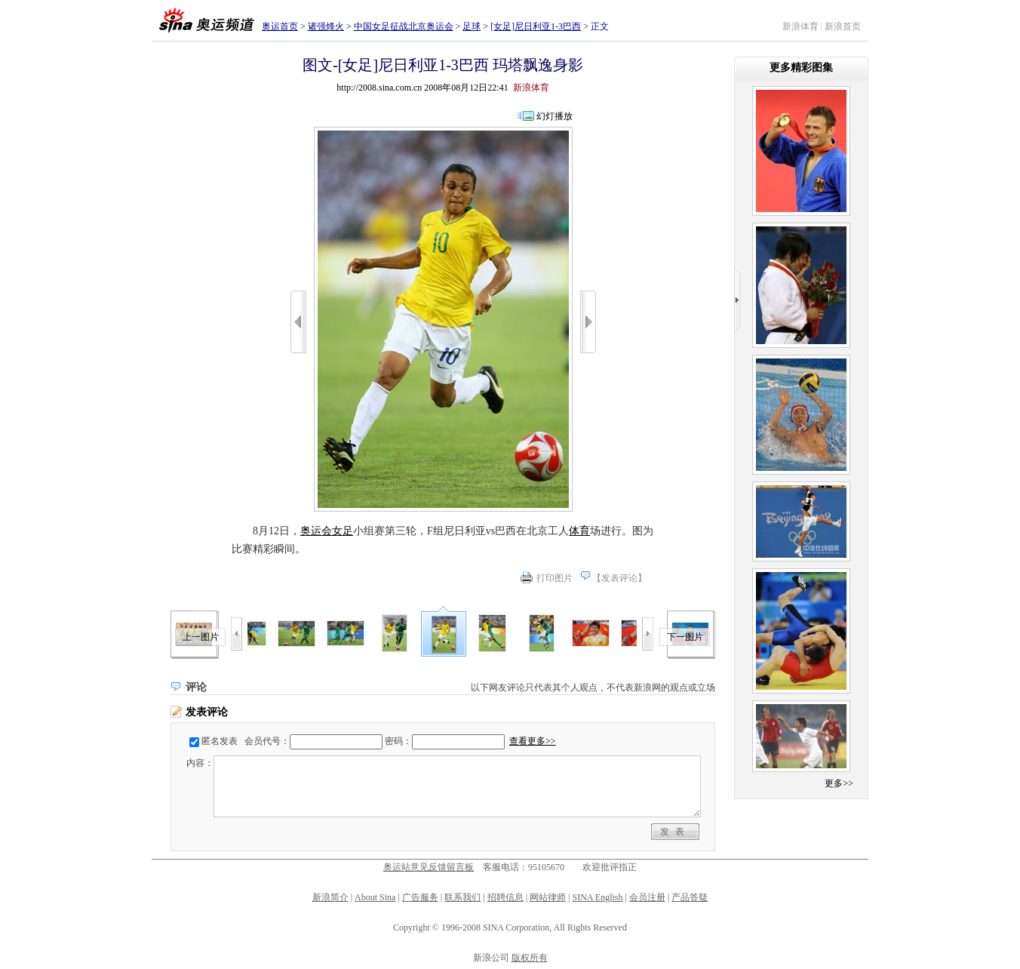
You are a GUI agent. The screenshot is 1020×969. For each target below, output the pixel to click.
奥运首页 (280, 26)
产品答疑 (689, 897)
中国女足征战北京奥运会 (403, 26)
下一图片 (685, 637)
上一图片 (201, 637)
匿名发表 (219, 741)
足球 (471, 26)
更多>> (839, 783)
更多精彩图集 (801, 67)
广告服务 (420, 897)
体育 (579, 531)
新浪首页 (843, 26)
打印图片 (554, 578)
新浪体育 (800, 26)
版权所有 (530, 957)
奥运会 (316, 531)
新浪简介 (330, 897)
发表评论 (619, 578)
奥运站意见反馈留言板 (428, 867)
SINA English (597, 897)
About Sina (375, 897)
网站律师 (548, 897)
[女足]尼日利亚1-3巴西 (535, 26)
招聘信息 (505, 897)
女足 (342, 531)
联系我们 (462, 897)
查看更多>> (532, 741)
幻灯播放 (554, 116)
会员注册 (647, 897)
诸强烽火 (326, 26)
